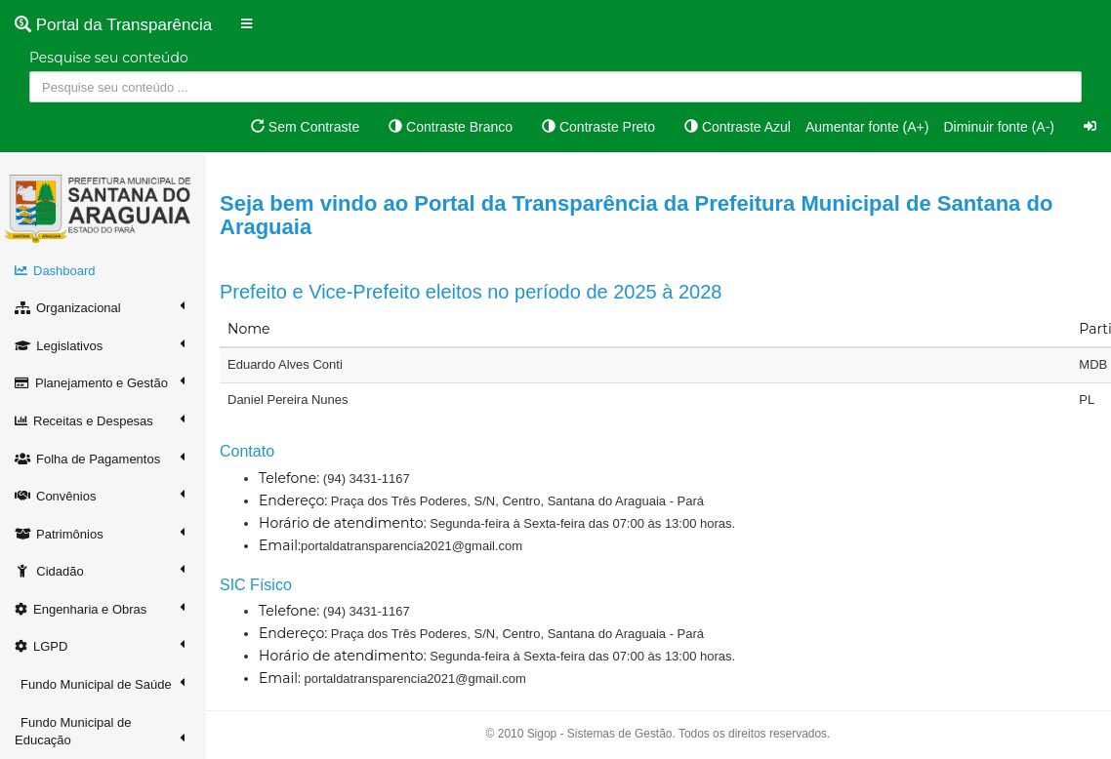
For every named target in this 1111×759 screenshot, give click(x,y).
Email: (280, 545)
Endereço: (293, 500)
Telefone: (289, 478)
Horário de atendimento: (343, 523)
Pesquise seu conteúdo (108, 57)
